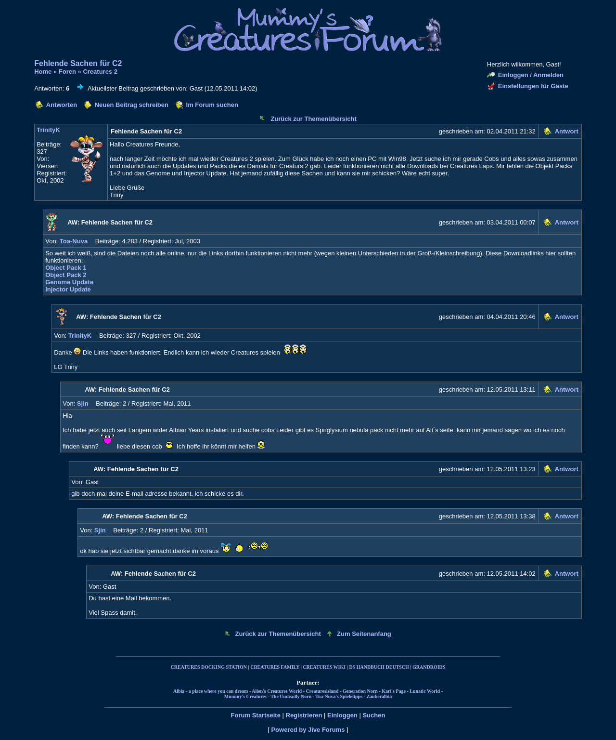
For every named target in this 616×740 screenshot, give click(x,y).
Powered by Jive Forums (308, 729)
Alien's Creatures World (277, 691)
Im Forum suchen (212, 104)
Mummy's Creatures (245, 696)
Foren (67, 71)
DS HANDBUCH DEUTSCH (379, 667)
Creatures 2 (100, 71)
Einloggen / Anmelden (531, 75)
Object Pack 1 (65, 267)
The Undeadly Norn (290, 696)
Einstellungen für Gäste (533, 86)
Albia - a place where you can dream (210, 691)
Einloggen (342, 715)
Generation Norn (360, 691)
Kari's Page (394, 691)
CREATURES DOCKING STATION (209, 667)
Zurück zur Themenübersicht (313, 118)
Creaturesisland (322, 691)
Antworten (61, 104)
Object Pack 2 (65, 274)
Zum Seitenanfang (364, 633)
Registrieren (304, 715)
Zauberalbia (379, 696)
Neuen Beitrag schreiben (131, 104)
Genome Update (69, 282)
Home (42, 71)
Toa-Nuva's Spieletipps (338, 696)
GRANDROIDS (428, 667)
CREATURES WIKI (324, 667)
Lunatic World (425, 691)
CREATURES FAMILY (274, 667)
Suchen (373, 715)
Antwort (566, 131)
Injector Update (68, 289)
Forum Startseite (256, 715)
